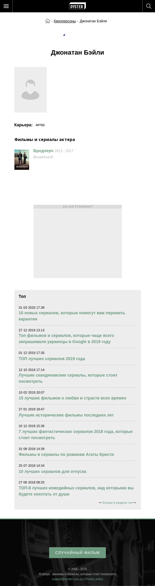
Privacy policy (94, 579)
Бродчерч (44, 150)
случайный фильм (77, 552)
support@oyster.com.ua (67, 579)
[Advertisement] (78, 241)
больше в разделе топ (117, 502)
